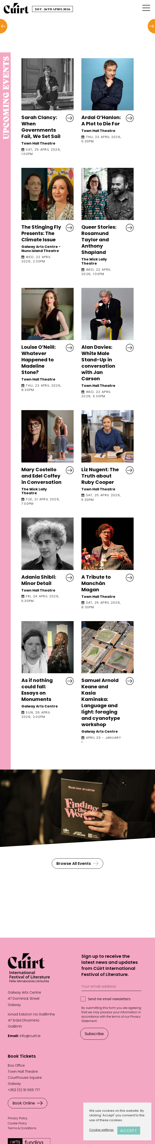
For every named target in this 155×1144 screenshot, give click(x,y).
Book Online (27, 1103)
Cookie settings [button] (101, 1130)
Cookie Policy (17, 1123)
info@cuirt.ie (30, 1035)
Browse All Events (77, 863)
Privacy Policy (17, 1118)
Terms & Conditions (22, 1128)
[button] (3, 26)
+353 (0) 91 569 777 (24, 1089)
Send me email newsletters (109, 999)
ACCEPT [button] (128, 1130)
